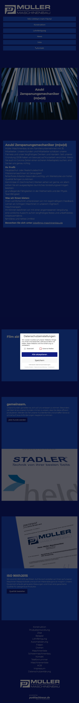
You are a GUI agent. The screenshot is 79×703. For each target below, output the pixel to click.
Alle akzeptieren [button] (39, 354)
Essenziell (29, 349)
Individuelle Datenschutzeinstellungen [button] (39, 364)
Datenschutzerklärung (40, 367)
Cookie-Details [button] (29, 367)
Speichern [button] (39, 360)
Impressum (51, 367)
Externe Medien (47, 349)
